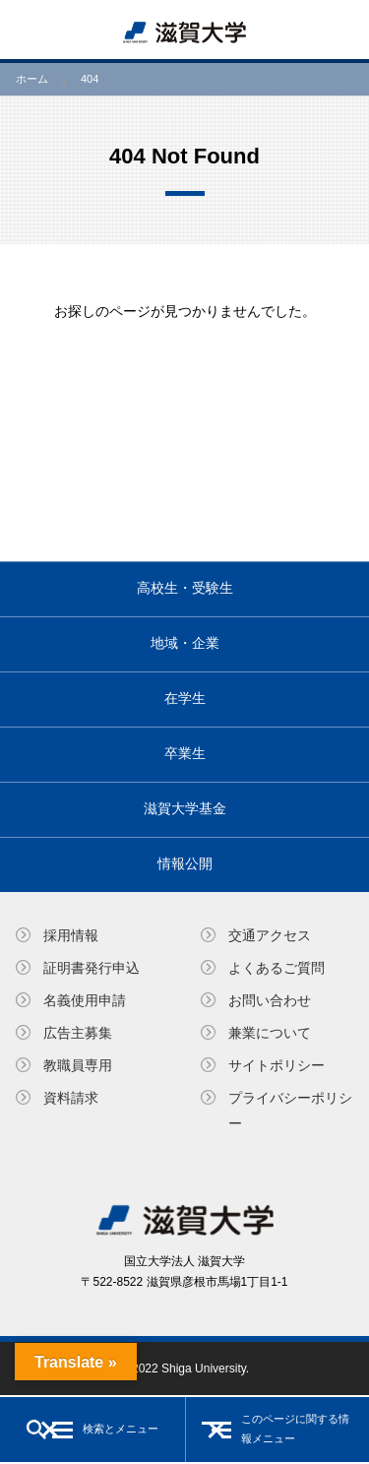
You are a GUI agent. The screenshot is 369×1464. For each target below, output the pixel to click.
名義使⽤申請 (84, 1000)
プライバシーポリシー (290, 1110)
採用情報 (70, 935)
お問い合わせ (269, 1000)
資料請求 (70, 1098)
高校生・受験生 (185, 588)
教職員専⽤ (77, 1065)
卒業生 (185, 753)
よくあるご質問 (276, 968)
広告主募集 (77, 1033)
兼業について (269, 1033)
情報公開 (185, 863)
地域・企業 (185, 643)
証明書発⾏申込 (91, 968)
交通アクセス (269, 935)
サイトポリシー (276, 1065)
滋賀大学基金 (185, 808)
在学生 (185, 698)
